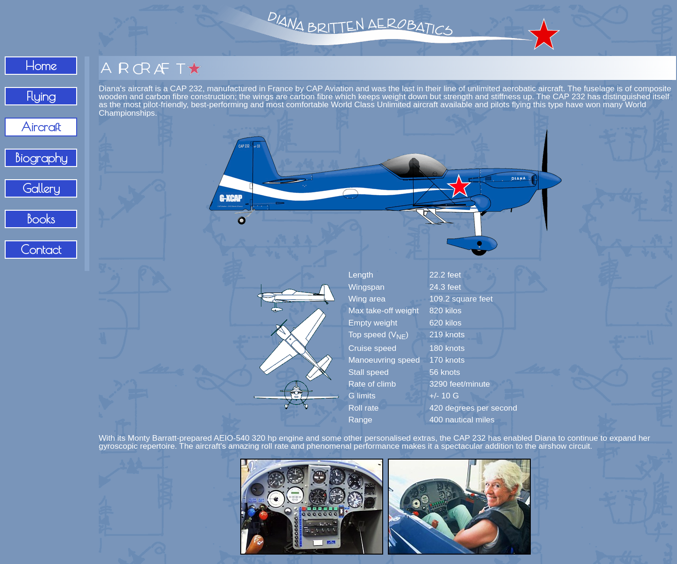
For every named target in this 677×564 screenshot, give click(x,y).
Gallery (41, 188)
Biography (41, 158)
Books (41, 219)
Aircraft (41, 126)
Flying (40, 96)
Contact (41, 249)
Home (40, 65)
